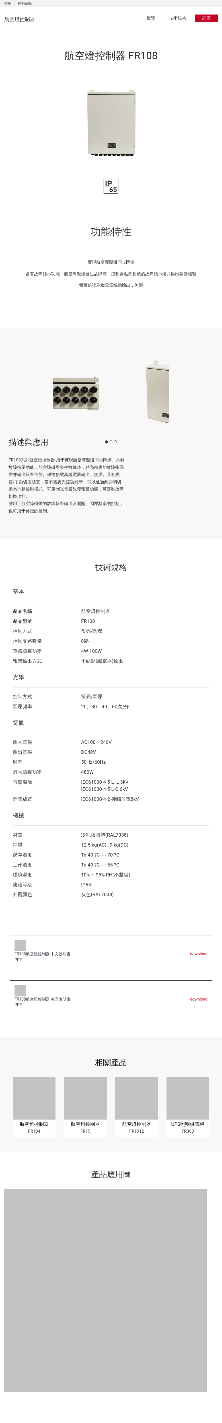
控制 (7, 3)
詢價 (206, 17)
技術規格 (177, 18)
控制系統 (25, 3)
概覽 (151, 18)
